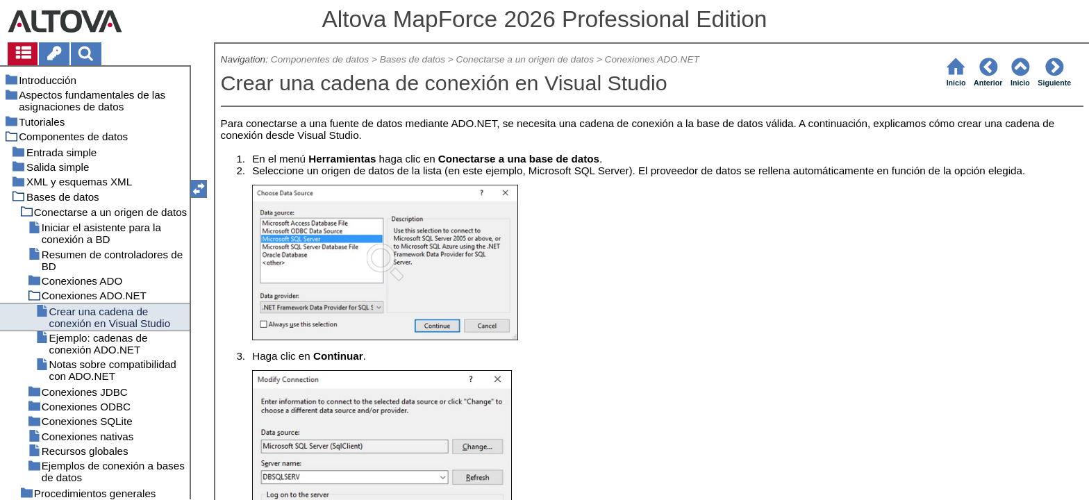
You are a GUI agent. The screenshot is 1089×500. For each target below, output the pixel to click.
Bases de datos (412, 59)
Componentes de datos (320, 59)
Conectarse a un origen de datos (525, 59)
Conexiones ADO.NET (652, 59)
